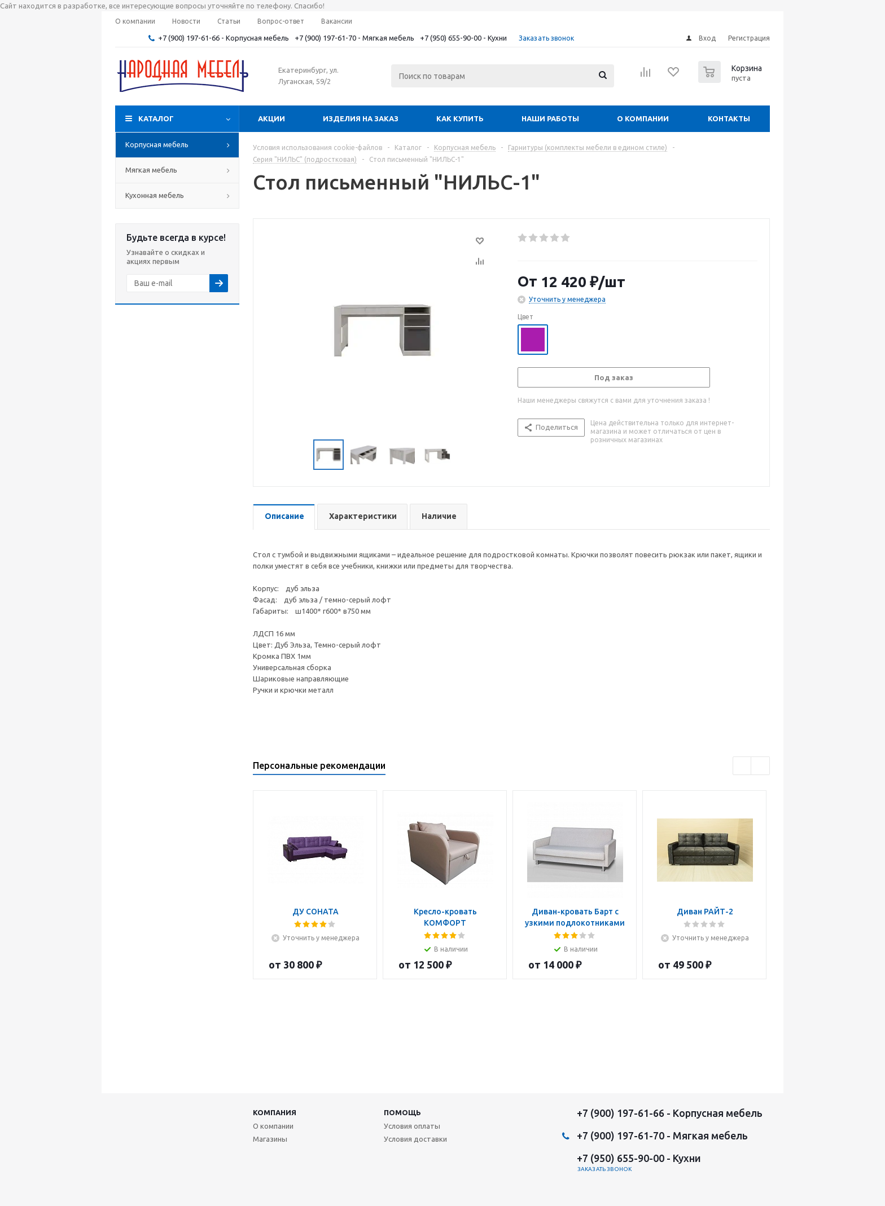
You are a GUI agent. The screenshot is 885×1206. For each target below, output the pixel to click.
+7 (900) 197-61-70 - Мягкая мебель (354, 38)
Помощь (402, 1112)
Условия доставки (415, 1139)
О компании (643, 118)
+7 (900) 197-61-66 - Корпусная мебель (223, 38)
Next (465, 455)
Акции (271, 118)
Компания (274, 1112)
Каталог (156, 118)
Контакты (729, 118)
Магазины (270, 1139)
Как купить (460, 118)
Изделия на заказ (360, 118)
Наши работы (550, 118)
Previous (300, 455)
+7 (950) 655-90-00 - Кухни (463, 38)
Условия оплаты (412, 1126)
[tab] (284, 517)
